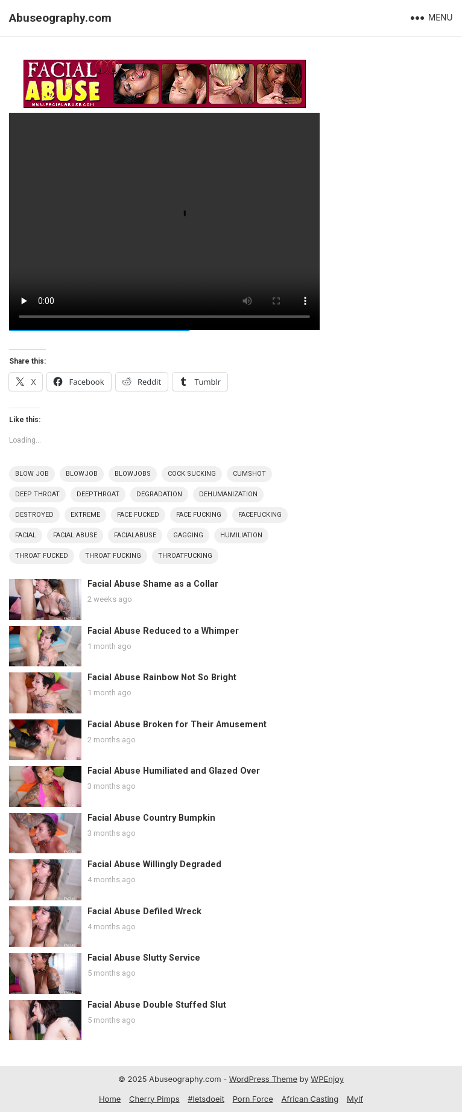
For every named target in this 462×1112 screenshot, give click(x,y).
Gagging (188, 535)
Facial (25, 535)
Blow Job (32, 474)
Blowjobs (133, 474)
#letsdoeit (206, 1099)
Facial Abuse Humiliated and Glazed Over (173, 771)
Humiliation (241, 535)
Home (110, 1099)
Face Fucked (138, 515)
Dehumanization (228, 494)
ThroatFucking (185, 556)
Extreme (85, 515)
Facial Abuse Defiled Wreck (144, 911)
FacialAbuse (135, 535)
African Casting (309, 1099)
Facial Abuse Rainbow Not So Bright (161, 677)
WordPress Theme (263, 1079)
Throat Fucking (113, 556)
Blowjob (82, 474)
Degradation (159, 494)
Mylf (355, 1099)
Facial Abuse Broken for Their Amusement (177, 724)
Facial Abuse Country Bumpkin (151, 818)
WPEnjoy (327, 1079)
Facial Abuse (75, 535)
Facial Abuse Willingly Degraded (154, 864)
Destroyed (34, 515)
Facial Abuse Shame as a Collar (152, 584)
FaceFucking (260, 515)
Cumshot (249, 474)
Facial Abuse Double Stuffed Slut (156, 1005)
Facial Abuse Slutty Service (143, 958)
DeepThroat (98, 494)
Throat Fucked (41, 556)
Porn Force (253, 1099)
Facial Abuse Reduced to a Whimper (163, 631)
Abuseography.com (60, 18)
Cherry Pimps (154, 1099)
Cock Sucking (192, 474)
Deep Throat (37, 494)
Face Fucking (198, 515)
